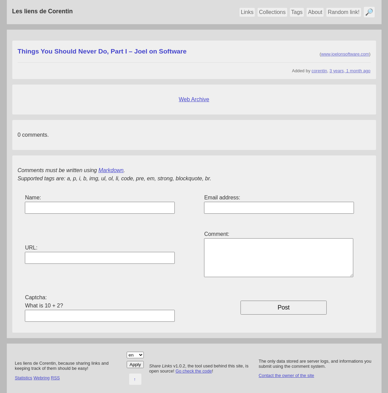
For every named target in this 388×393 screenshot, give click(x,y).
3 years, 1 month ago (349, 70)
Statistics (23, 377)
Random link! (343, 12)
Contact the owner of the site (286, 375)
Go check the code (193, 371)
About (315, 12)
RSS (55, 377)
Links (247, 12)
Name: (33, 197)
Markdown (111, 170)
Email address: (222, 197)
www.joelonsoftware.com (345, 54)
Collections (272, 12)
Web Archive (194, 99)
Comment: (216, 234)
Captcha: (36, 297)
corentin (319, 70)
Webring (41, 377)
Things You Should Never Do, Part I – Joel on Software (102, 51)
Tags (297, 12)
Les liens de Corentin (42, 11)
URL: (31, 248)
